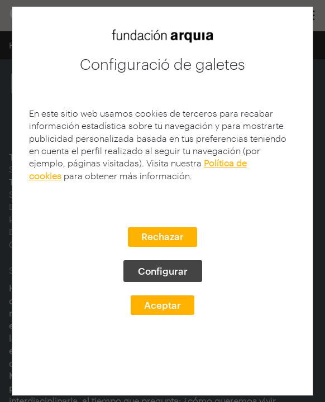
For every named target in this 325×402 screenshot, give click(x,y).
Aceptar (162, 304)
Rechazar (162, 236)
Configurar (163, 270)
